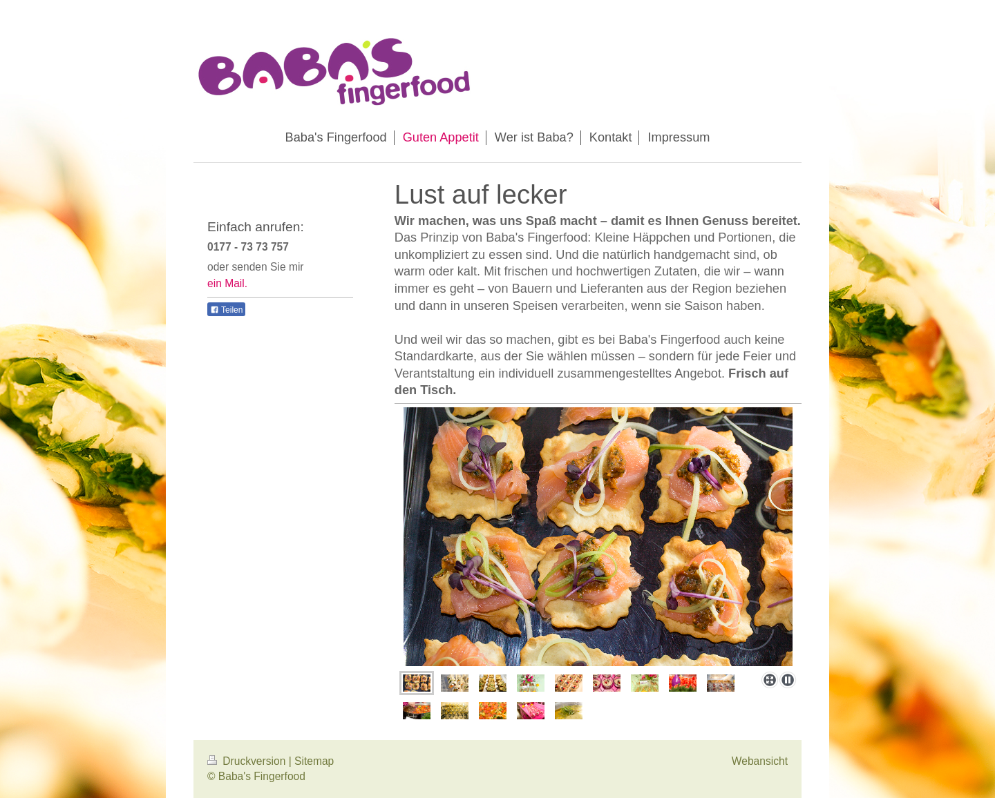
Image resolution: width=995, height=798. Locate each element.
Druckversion (248, 761)
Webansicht (760, 761)
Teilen (226, 310)
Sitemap (314, 761)
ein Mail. (227, 283)
